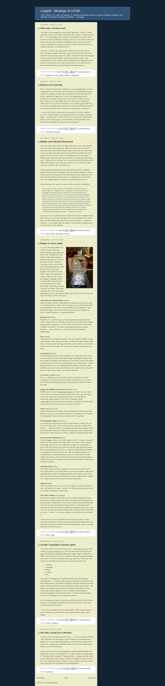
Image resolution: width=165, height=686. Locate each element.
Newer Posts (40, 678)
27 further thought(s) (84, 620)
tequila (42, 252)
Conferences (49, 75)
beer (58, 250)
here (81, 103)
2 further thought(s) (84, 128)
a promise (56, 32)
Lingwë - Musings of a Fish (60, 11)
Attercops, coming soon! (53, 28)
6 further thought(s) (84, 230)
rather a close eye (82, 549)
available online (81, 89)
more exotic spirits (54, 252)
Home (66, 678)
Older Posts (92, 678)
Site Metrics (49, 671)
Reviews (67, 233)
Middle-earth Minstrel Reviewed (56, 141)
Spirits (48, 535)
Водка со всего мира (51, 243)
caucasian (53, 279)
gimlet (46, 279)
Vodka (52, 535)
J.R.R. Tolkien (59, 75)
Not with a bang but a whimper (56, 632)
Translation (54, 623)
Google (48, 623)
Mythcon (57, 132)
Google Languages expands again (58, 545)
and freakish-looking (65, 392)
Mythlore (67, 75)
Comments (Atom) (51, 682)
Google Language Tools (55, 551)
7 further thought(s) (84, 72)
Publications (75, 75)
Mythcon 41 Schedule (51, 85)
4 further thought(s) (84, 531)
